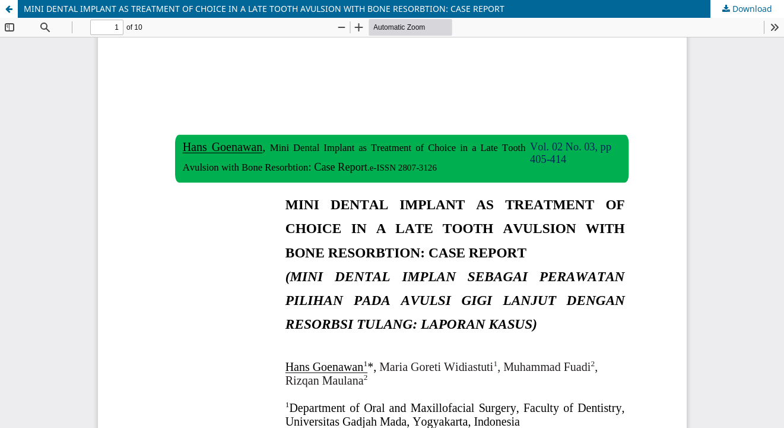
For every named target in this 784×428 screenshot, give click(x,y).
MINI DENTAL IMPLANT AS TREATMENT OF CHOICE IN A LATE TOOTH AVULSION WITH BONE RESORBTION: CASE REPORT (264, 8)
